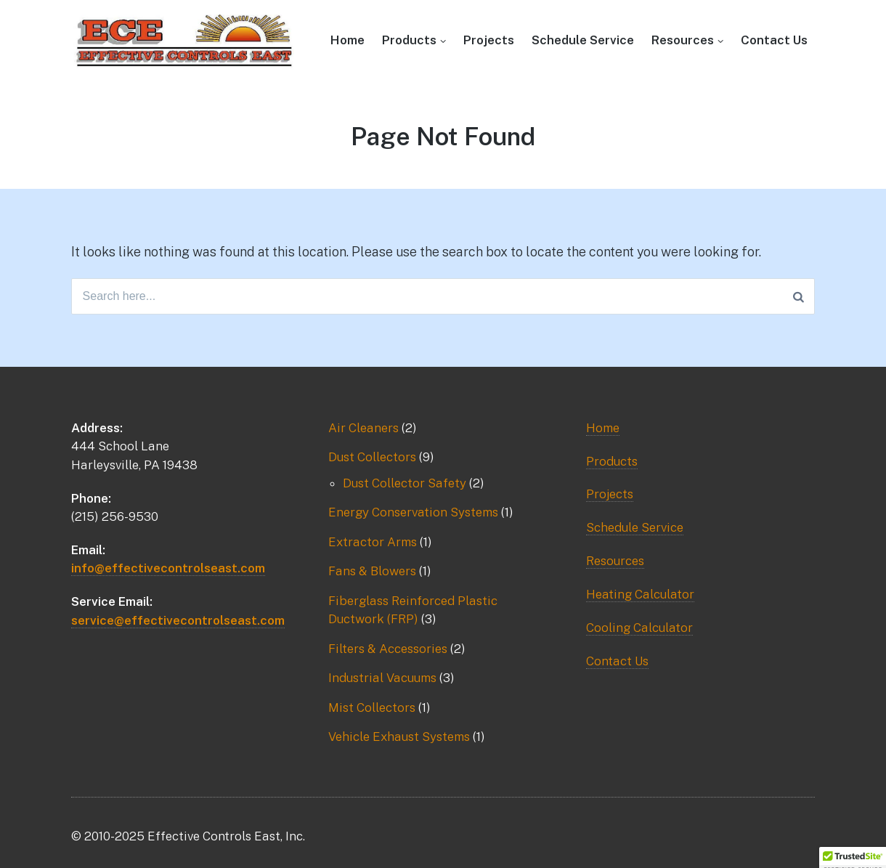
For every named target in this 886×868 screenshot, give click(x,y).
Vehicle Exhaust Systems (399, 736)
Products (409, 40)
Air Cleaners (363, 428)
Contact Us (774, 40)
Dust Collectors (372, 457)
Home (347, 40)
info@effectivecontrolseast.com (168, 568)
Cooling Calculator (639, 627)
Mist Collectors (371, 707)
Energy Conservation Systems (413, 512)
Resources (682, 40)
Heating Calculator (640, 594)
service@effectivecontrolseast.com (178, 620)
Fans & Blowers (372, 571)
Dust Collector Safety (404, 483)
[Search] (798, 296)
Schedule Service (583, 40)
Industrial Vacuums (382, 677)
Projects (488, 40)
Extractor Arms (372, 542)
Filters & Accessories (387, 648)
